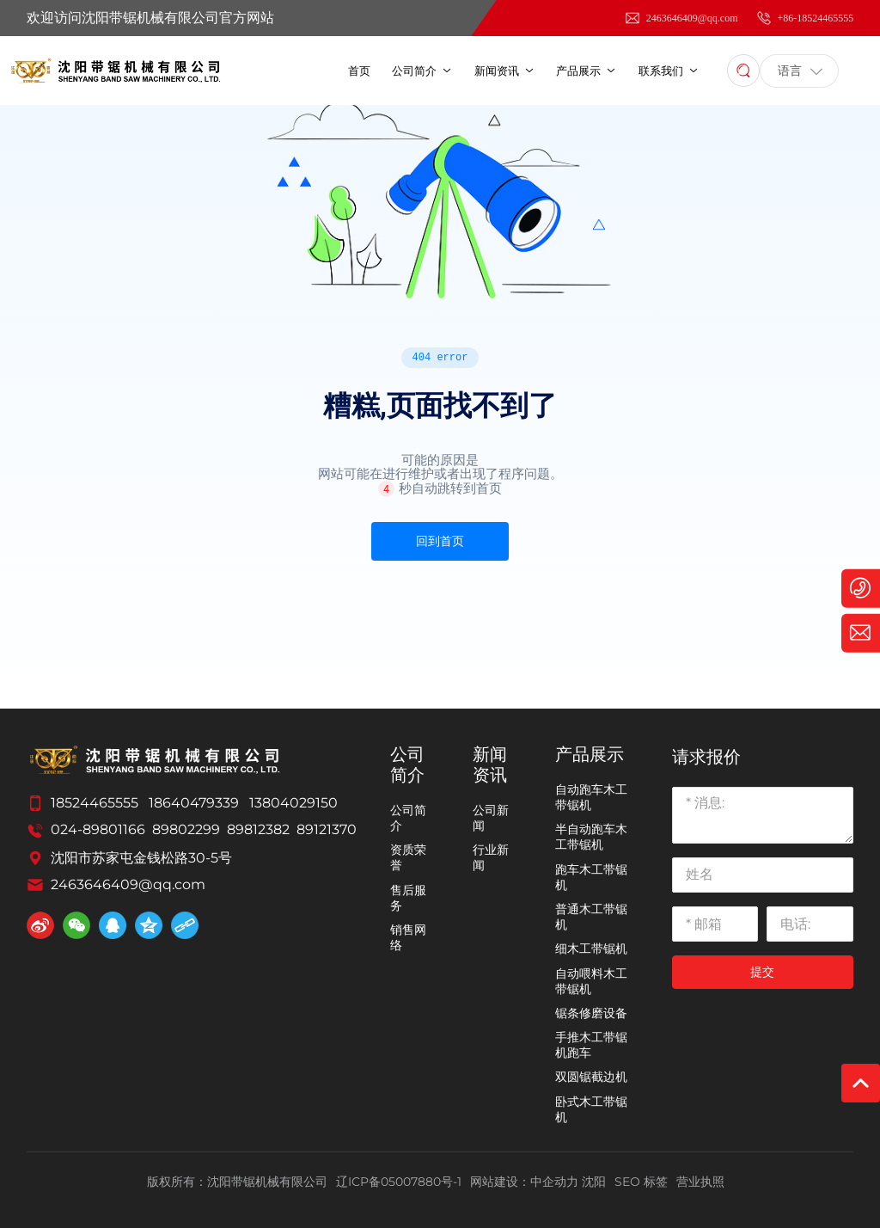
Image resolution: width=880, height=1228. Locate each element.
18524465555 (94, 803)
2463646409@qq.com (681, 18)
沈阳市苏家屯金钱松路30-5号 (141, 858)
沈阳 (594, 1181)
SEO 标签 (641, 1181)
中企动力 (554, 1181)
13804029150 (293, 803)
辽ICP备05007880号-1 (398, 1181)
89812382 (258, 829)
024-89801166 (98, 829)
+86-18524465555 (804, 18)
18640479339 (194, 803)
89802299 (186, 829)
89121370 (326, 829)
